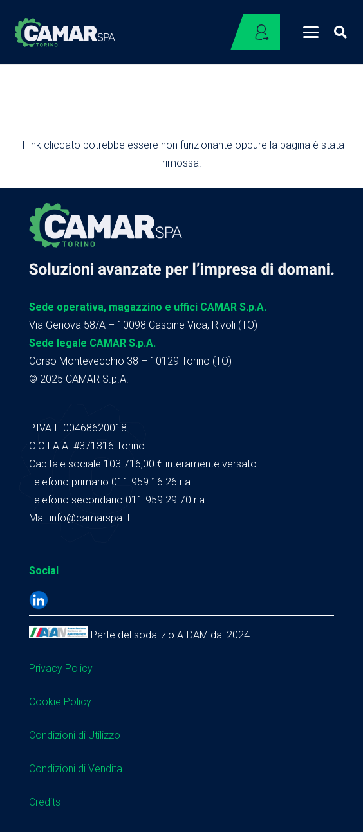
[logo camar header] (65, 32)
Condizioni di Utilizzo (74, 735)
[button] (311, 32)
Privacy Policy (61, 668)
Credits (44, 802)
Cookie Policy (60, 702)
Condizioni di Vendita (75, 769)
